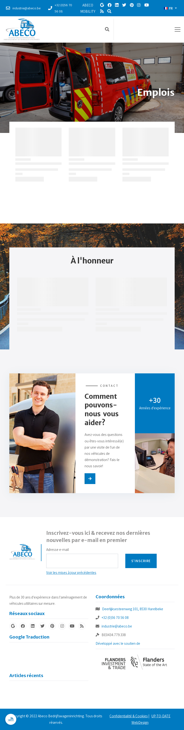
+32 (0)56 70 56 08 (115, 617)
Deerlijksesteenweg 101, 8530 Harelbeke (132, 608)
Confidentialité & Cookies (128, 716)
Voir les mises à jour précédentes (71, 572)
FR (168, 8)
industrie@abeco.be (117, 626)
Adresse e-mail (57, 549)
